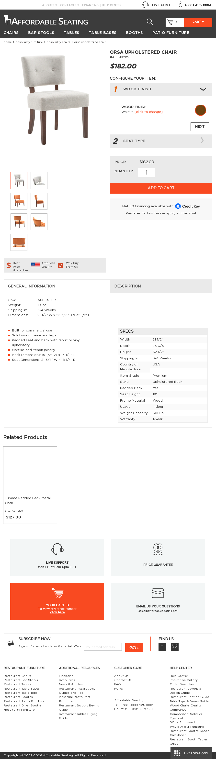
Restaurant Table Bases (22, 688)
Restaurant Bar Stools (21, 680)
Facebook (162, 647)
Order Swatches (182, 684)
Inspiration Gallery (184, 680)
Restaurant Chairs (17, 675)
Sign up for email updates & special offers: (50, 646)
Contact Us (69, 5)
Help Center (112, 5)
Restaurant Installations (77, 688)
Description (127, 286)
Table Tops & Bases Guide (189, 701)
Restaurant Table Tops (21, 692)
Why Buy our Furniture (187, 726)
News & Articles (71, 684)
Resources (67, 680)
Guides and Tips (71, 692)
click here (57, 612)
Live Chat (156, 5)
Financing (90, 5)
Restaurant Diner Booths (23, 705)
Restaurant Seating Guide (189, 696)
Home (8, 42)
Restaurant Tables (17, 684)
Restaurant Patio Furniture (24, 701)
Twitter (175, 647)
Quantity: (123, 171)
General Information (31, 286)
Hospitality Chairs (58, 42)
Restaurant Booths (18, 696)
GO (132, 648)
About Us (49, 5)
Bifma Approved (182, 722)
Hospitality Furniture (29, 42)
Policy (119, 688)
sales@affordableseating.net (158, 610)
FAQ (117, 684)
